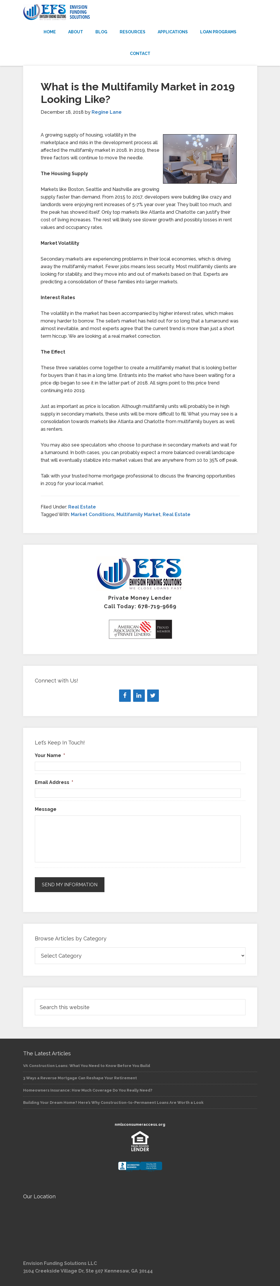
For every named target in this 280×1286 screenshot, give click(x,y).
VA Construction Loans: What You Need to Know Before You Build (86, 1065)
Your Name (50, 755)
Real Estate (82, 507)
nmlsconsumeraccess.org (140, 1124)
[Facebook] (125, 695)
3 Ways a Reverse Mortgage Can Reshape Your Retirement (80, 1077)
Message (45, 809)
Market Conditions (92, 514)
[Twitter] (153, 695)
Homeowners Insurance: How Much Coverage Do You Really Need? (87, 1089)
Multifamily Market (138, 514)
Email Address (54, 782)
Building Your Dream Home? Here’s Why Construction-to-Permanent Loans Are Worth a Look (113, 1102)
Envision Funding (140, 12)
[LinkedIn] (139, 695)
